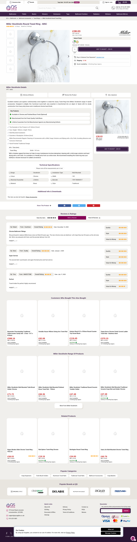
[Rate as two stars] (49, 218)
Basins (34, 14)
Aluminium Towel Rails (59, 476)
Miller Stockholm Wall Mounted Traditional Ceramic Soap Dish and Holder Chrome (114, 388)
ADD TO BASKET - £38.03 (104, 49)
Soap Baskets (111, 476)
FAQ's (83, 509)
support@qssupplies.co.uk (15, 515)
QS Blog (46, 509)
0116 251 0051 (11, 519)
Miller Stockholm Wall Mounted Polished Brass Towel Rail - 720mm (51, 388)
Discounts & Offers (49, 512)
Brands (30, 2)
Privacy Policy (67, 509)
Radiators (96, 14)
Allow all (111, 529)
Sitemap (46, 515)
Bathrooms (12, 14)
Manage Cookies (110, 533)
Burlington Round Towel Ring (79, 449)
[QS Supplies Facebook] (7, 533)
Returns (84, 512)
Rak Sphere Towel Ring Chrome (48, 449)
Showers (45, 14)
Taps (67, 14)
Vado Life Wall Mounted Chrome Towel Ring (114, 449)
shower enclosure (21, 157)
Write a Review (72, 218)
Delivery (65, 507)
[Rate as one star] (48, 218)
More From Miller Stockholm (68, 405)
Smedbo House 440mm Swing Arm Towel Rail (53, 331)
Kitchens (108, 14)
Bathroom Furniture (81, 14)
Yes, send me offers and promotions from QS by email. (116, 506)
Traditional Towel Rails (77, 476)
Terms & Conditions (68, 512)
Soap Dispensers (26, 476)
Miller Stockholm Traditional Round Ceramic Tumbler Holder (83, 388)
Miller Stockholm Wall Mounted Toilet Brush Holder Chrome (21, 388)
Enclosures (56, 14)
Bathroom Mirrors (122, 14)
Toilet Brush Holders (42, 476)
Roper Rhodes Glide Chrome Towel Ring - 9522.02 (20, 450)
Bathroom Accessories (96, 476)
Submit (126, 510)
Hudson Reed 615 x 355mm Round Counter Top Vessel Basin (83, 332)
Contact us (85, 507)
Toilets (24, 14)
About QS (47, 507)
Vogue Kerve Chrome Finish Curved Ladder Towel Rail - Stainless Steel (114, 332)
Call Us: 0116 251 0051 (123, 7)
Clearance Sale (15, 2)
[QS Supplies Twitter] (11, 533)
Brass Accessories (31, 197)
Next (67, 56)
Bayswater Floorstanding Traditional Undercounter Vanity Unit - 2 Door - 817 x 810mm (20, 333)
